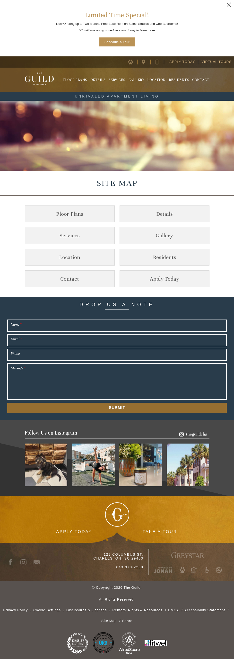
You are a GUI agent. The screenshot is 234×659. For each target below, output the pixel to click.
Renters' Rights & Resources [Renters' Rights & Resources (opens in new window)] (137, 610)
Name (16, 324)
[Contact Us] (161, 61)
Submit (117, 408)
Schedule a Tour (117, 42)
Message (18, 368)
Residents (179, 80)
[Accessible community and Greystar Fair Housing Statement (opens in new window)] (207, 570)
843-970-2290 (129, 567)
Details (98, 80)
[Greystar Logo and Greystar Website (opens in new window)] (187, 554)
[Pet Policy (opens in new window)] (133, 61)
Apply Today (182, 62)
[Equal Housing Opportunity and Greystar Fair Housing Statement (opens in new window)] (193, 570)
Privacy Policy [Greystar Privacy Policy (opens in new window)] (15, 610)
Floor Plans (75, 80)
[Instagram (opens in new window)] (193, 434)
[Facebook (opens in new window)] (12, 562)
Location (156, 80)
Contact (200, 80)
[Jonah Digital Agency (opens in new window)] (163, 570)
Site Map (109, 621)
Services (117, 80)
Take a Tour (160, 531)
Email (16, 339)
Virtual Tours (216, 62)
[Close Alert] (229, 4)
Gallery (136, 80)
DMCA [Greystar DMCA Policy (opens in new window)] (173, 610)
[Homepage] (39, 79)
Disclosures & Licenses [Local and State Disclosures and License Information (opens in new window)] (86, 610)
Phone (15, 353)
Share (127, 621)
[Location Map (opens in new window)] (147, 61)
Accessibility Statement (204, 610)
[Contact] (39, 562)
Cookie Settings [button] (47, 610)
